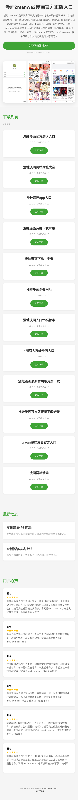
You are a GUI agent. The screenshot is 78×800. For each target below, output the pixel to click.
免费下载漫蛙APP (39, 45)
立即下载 (39, 150)
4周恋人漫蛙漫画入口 (39, 351)
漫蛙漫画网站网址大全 (39, 167)
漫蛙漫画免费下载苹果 (39, 228)
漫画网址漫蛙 (39, 473)
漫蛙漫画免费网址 (39, 289)
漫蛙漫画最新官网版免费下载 (39, 381)
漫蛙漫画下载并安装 (39, 259)
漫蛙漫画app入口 (39, 198)
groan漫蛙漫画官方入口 (39, 442)
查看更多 (6, 124)
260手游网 (40, 791)
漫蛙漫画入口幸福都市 (39, 320)
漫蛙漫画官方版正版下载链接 (39, 412)
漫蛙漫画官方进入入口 (39, 136)
